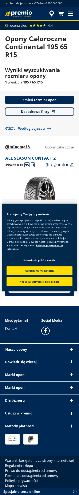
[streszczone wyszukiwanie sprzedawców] (51, 13)
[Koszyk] (61, 13)
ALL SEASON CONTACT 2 (30, 158)
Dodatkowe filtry (39, 111)
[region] (39, 247)
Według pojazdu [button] (29, 128)
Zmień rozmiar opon (40, 100)
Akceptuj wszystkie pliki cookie (39, 281)
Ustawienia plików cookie (39, 260)
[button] (70, 13)
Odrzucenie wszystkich (39, 270)
